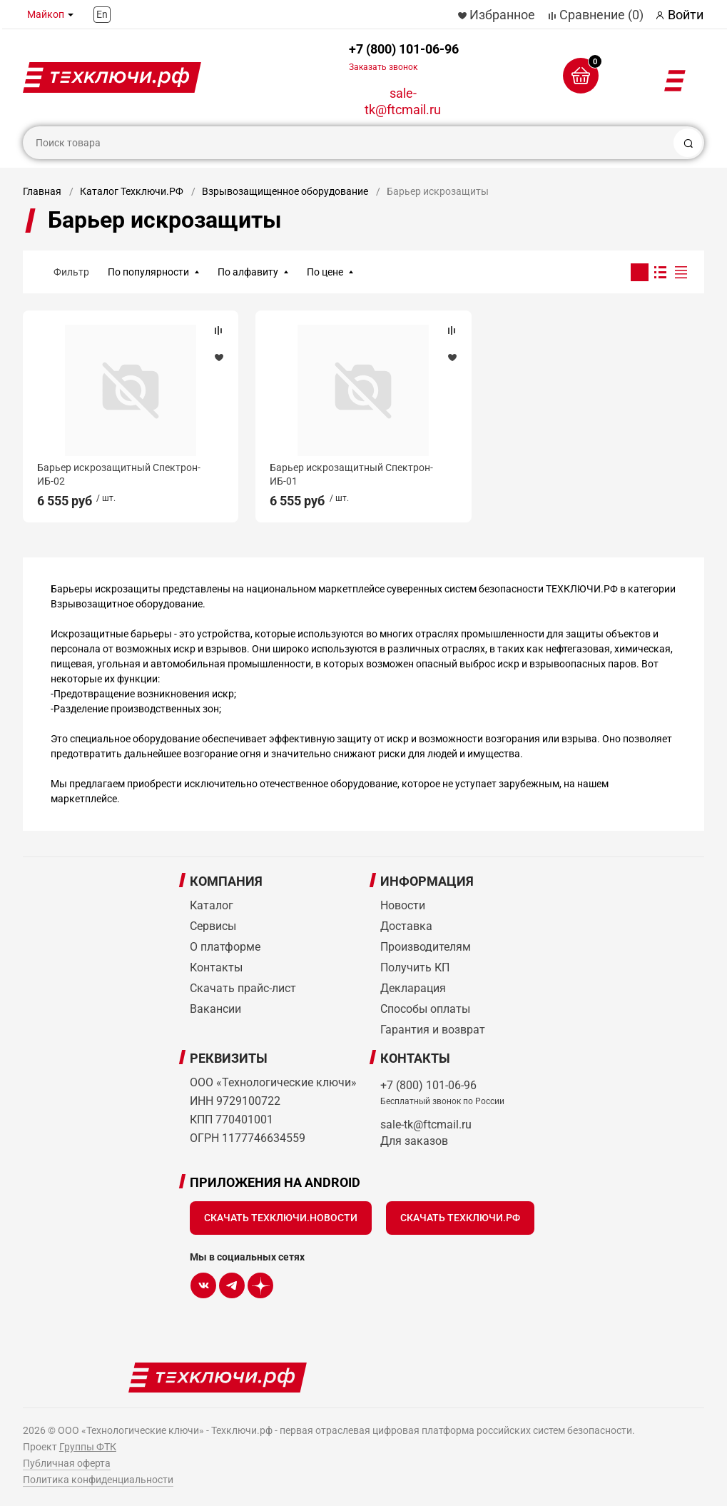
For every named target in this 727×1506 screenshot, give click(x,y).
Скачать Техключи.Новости (280, 1217)
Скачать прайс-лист (243, 988)
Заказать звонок (383, 67)
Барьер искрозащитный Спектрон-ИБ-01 (351, 474)
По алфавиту (248, 272)
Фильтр (71, 272)
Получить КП (414, 967)
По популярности (148, 272)
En (102, 14)
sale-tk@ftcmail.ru (403, 101)
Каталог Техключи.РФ (131, 191)
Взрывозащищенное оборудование (285, 191)
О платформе (225, 947)
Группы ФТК (87, 1446)
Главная (42, 191)
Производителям (425, 947)
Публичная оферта (67, 1463)
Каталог (211, 905)
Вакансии (215, 1009)
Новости (402, 905)
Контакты (216, 967)
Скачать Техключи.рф (460, 1217)
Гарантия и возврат (432, 1029)
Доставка (406, 926)
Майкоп (45, 14)
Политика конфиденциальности (98, 1479)
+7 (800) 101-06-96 (404, 56)
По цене (325, 272)
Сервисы (213, 926)
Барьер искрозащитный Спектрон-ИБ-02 (118, 474)
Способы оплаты (425, 1009)
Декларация (413, 988)
